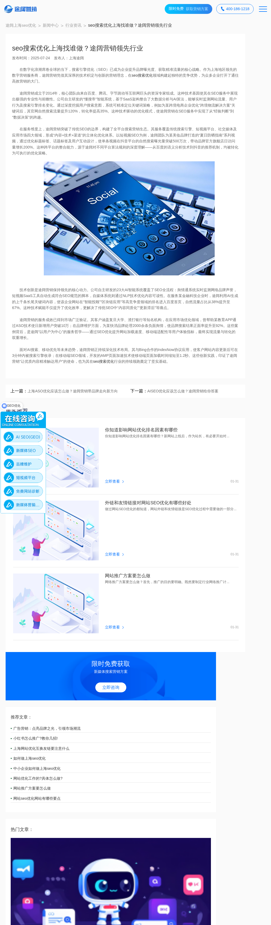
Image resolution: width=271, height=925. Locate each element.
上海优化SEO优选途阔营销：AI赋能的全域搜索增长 (226, 244)
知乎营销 (60, 763)
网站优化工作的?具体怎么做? (228, 165)
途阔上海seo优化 (27, 28)
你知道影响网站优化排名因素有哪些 (117, 516)
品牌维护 (226, 752)
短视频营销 (104, 763)
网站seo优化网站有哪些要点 (228, 185)
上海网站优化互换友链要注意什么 (228, 135)
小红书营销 (145, 752)
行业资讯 (82, 28)
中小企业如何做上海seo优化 (228, 155)
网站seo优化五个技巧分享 (227, 320)
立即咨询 (227, 73)
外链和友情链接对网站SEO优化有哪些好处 (125, 570)
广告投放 (19, 763)
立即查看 (88, 542)
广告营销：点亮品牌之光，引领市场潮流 (228, 115)
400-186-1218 (235, 9)
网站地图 (149, 916)
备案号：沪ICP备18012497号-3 (108, 916)
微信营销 (185, 752)
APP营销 (102, 752)
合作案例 (21, 789)
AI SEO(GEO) (65, 752)
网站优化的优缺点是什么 (225, 359)
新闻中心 (58, 28)
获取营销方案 (188, 9)
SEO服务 (19, 752)
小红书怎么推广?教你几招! (227, 125)
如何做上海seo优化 (221, 145)
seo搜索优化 (67, 91)
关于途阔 (64, 789)
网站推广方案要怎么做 (103, 624)
